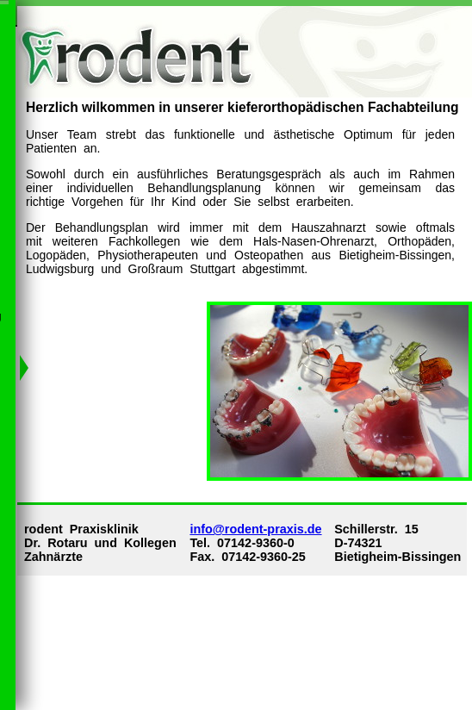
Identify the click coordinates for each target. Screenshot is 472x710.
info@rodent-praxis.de (255, 529)
